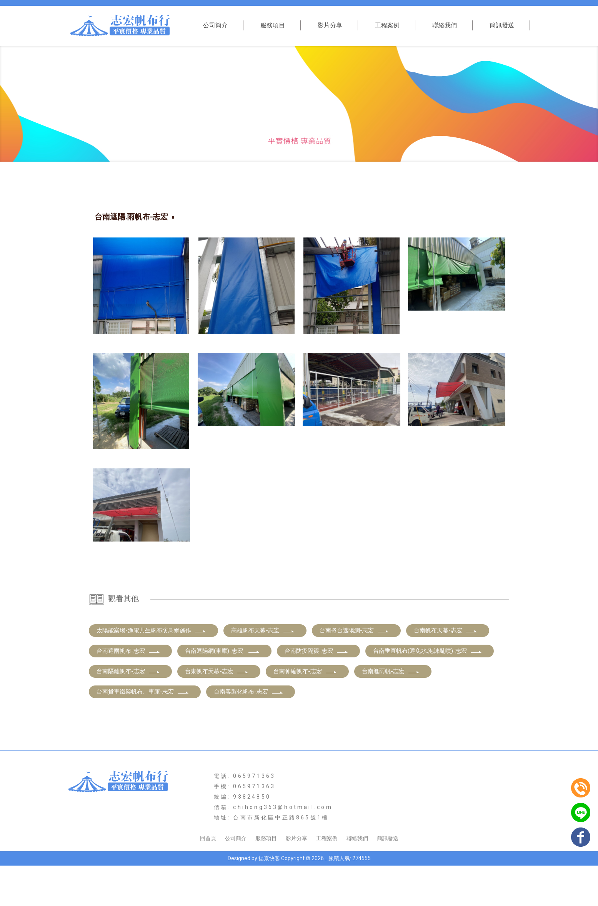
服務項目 (272, 25)
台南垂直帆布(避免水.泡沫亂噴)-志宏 (427, 691)
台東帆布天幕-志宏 (217, 711)
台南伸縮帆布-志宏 (305, 711)
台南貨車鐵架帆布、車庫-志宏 (143, 732)
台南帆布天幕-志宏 (446, 670)
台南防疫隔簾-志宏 (316, 691)
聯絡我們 (444, 25)
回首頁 (208, 879)
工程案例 (387, 25)
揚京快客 (269, 899)
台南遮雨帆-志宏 (391, 711)
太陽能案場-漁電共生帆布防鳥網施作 (152, 670)
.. (326, 899)
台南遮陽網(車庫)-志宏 (222, 691)
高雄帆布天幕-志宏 (263, 670)
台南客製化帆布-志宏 (248, 732)
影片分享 (330, 25)
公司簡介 (215, 25)
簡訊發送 (502, 25)
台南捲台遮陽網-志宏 (354, 670)
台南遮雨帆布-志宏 (128, 691)
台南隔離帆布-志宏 (128, 711)
